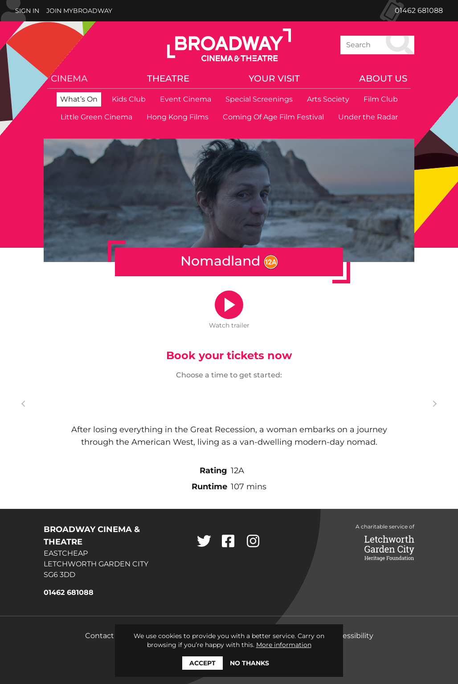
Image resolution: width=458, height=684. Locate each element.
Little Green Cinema (96, 117)
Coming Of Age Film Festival (273, 117)
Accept (202, 663)
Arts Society (328, 99)
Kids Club (129, 99)
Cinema (69, 78)
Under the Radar (368, 117)
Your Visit (274, 78)
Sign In (27, 11)
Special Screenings (259, 99)
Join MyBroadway (79, 11)
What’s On (79, 99)
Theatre (168, 78)
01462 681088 (419, 10)
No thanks (249, 663)
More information (283, 645)
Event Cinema (185, 99)
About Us (383, 78)
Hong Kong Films (178, 117)
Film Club (381, 99)
